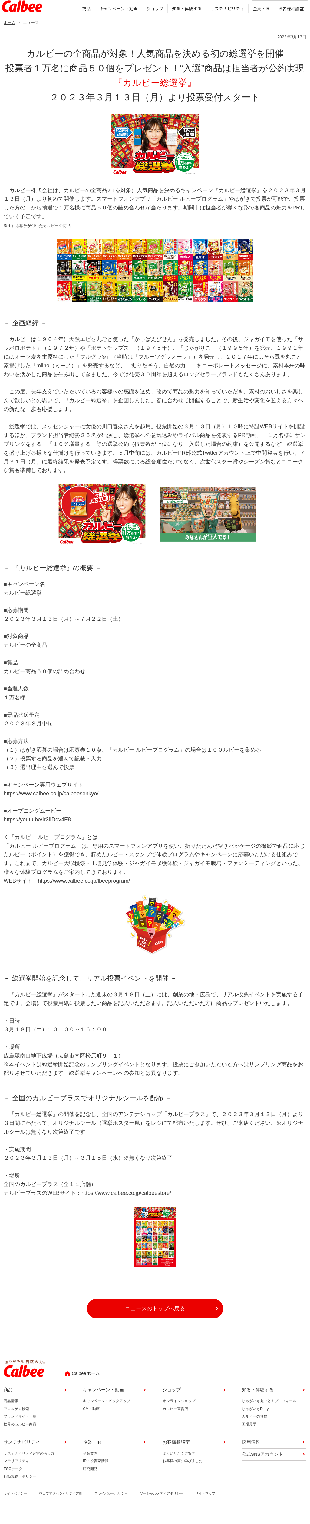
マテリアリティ (16, 1474)
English (229, 7)
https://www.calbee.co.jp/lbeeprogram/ (84, 894)
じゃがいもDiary (255, 1421)
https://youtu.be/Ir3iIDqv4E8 (37, 833)
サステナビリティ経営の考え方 (29, 1466)
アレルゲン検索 (16, 1421)
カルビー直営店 (175, 1421)
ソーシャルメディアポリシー (161, 1506)
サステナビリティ (225, 20)
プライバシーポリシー (111, 1506)
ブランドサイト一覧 (20, 1429)
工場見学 (249, 1437)
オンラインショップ (179, 1414)
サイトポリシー (15, 1506)
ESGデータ (13, 1481)
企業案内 (90, 1466)
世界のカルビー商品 (20, 1437)
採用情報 (210, 7)
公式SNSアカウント (262, 1466)
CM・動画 (91, 1421)
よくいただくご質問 (179, 1466)
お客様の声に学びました (183, 1474)
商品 (85, 20)
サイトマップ (205, 1506)
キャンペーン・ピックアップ (106, 1414)
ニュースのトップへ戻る (155, 1321)
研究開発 (90, 1481)
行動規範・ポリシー (20, 1489)
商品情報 (11, 1414)
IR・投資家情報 (95, 1474)
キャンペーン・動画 (117, 20)
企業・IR (259, 20)
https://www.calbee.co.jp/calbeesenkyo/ (51, 806)
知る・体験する (185, 20)
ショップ (153, 20)
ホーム (9, 35)
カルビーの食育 (254, 1429)
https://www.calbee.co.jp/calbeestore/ (126, 1206)
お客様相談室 (289, 20)
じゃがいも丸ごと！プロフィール (269, 1414)
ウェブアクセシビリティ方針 (60, 1506)
